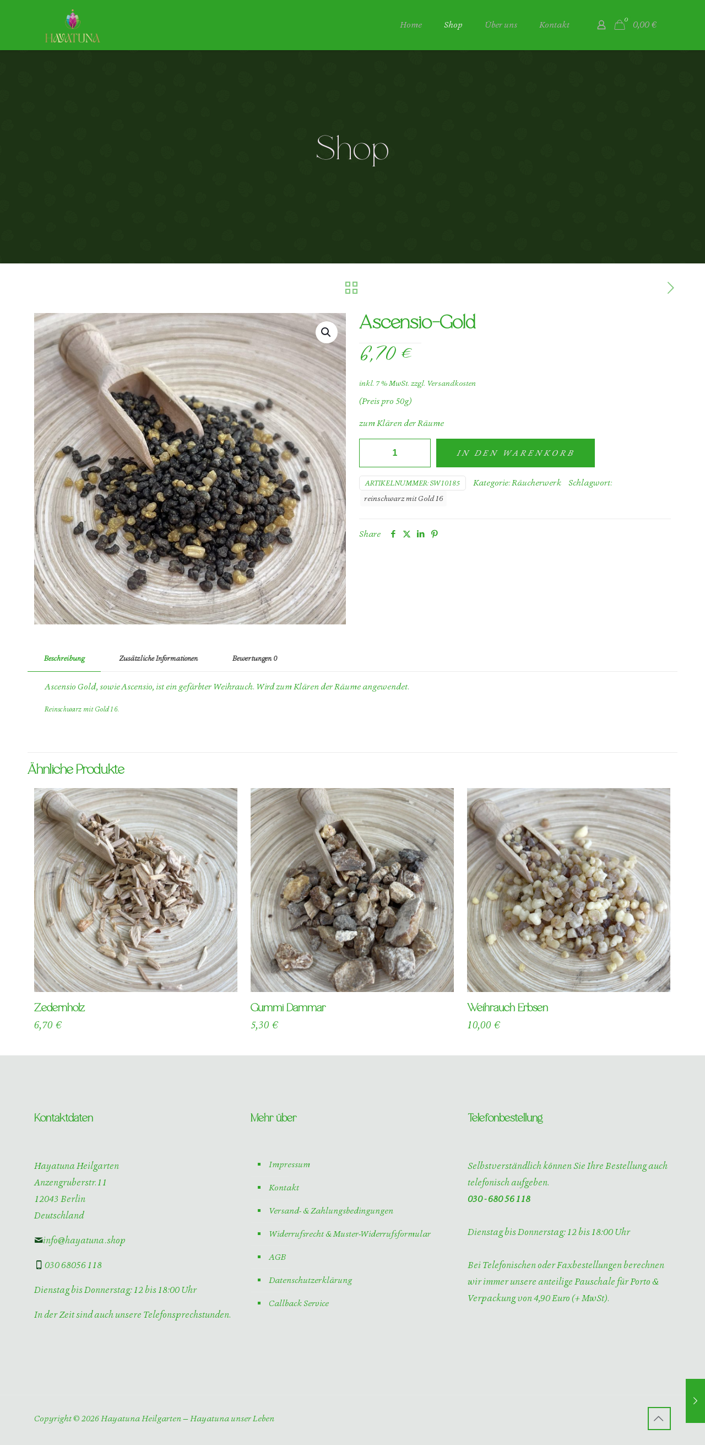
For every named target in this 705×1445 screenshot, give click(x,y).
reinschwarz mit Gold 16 (403, 498)
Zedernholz (59, 1008)
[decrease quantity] (371, 453)
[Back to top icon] (659, 1418)
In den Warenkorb (515, 453)
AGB (277, 1257)
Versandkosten (451, 383)
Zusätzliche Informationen (158, 658)
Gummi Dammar (288, 1008)
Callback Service (299, 1303)
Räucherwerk (536, 482)
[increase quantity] (418, 453)
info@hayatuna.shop (80, 1240)
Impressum (289, 1164)
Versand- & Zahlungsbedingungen (331, 1210)
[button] (327, 332)
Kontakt (284, 1187)
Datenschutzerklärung (310, 1280)
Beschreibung (64, 658)
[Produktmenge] (395, 453)
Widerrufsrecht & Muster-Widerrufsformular (350, 1233)
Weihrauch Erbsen (507, 1008)
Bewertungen (254, 658)
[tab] (64, 658)
